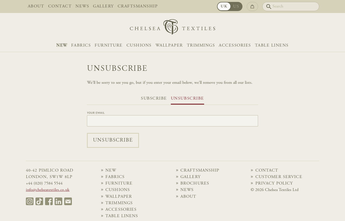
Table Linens (272, 45)
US (236, 7)
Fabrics (81, 45)
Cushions (139, 45)
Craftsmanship (138, 6)
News (82, 6)
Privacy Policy (274, 183)
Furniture (109, 45)
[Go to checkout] (252, 6)
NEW (61, 45)
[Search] (290, 6)
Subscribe (154, 98)
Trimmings (201, 45)
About (36, 6)
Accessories (235, 45)
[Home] (172, 28)
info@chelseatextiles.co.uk (47, 190)
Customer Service (278, 177)
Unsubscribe (187, 98)
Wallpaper (169, 45)
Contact (60, 6)
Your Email (96, 112)
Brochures (194, 183)
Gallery (103, 6)
